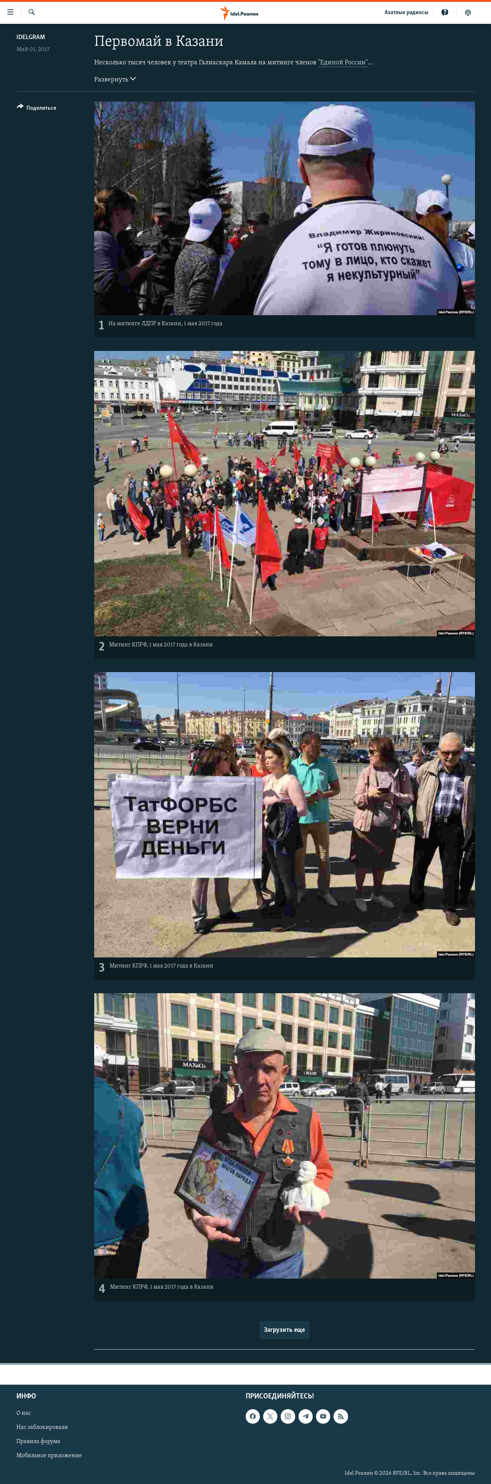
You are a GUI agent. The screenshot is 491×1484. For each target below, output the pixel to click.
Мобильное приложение (49, 1456)
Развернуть (115, 78)
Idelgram (30, 37)
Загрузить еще (284, 1330)
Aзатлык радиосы (406, 13)
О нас (23, 1413)
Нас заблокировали (42, 1427)
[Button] (37, 109)
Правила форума (38, 1442)
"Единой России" (343, 62)
